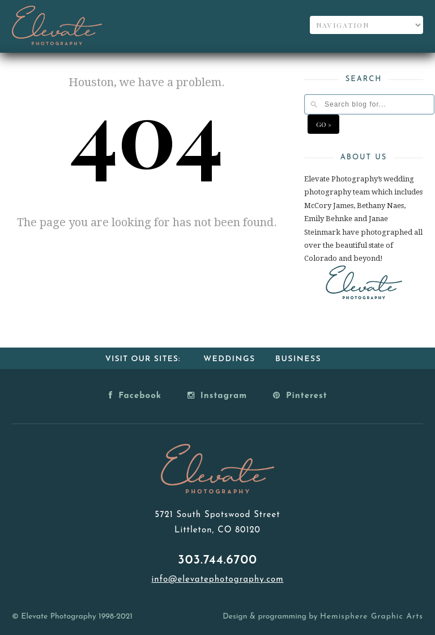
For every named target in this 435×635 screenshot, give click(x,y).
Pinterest (300, 395)
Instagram (217, 395)
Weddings (229, 359)
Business (298, 359)
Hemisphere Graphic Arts (371, 616)
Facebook (135, 395)
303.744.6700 (217, 560)
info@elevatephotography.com (217, 579)
